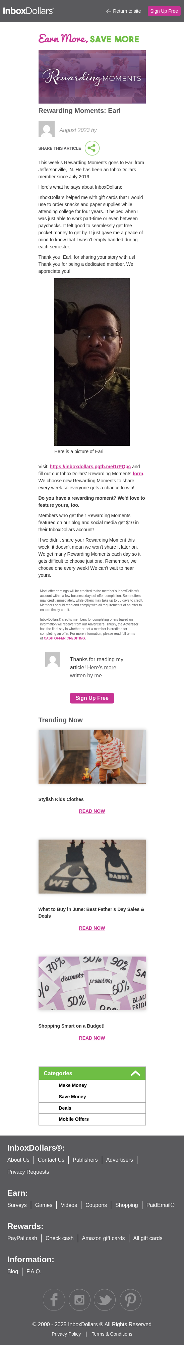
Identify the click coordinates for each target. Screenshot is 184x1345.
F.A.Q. (33, 1271)
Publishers (85, 1160)
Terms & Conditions (111, 1334)
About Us (18, 1160)
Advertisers (119, 1160)
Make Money (73, 1085)
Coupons (96, 1205)
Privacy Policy (67, 1334)
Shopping (126, 1205)
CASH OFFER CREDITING (64, 638)
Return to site (127, 11)
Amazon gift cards (103, 1238)
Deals (65, 1108)
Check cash (60, 1238)
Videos (69, 1205)
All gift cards (148, 1238)
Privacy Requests (28, 1172)
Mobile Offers (74, 1119)
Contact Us (51, 1160)
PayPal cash (22, 1238)
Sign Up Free (164, 11)
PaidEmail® (160, 1205)
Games (44, 1205)
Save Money (72, 1096)
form (138, 473)
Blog (12, 1271)
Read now (92, 811)
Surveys (17, 1205)
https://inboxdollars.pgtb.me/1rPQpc (90, 466)
